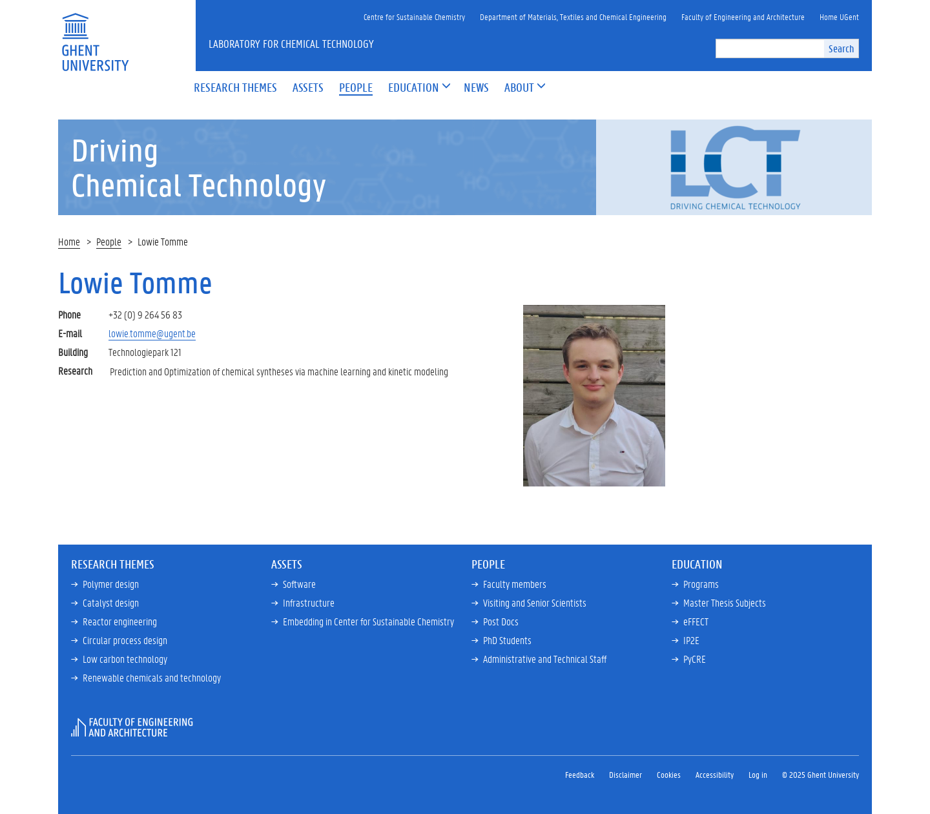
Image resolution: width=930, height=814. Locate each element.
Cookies (669, 774)
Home (69, 241)
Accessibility (715, 774)
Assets (286, 564)
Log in (758, 774)
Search (841, 48)
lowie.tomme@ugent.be (152, 333)
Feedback (579, 774)
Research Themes (112, 564)
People (108, 241)
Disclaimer (625, 774)
